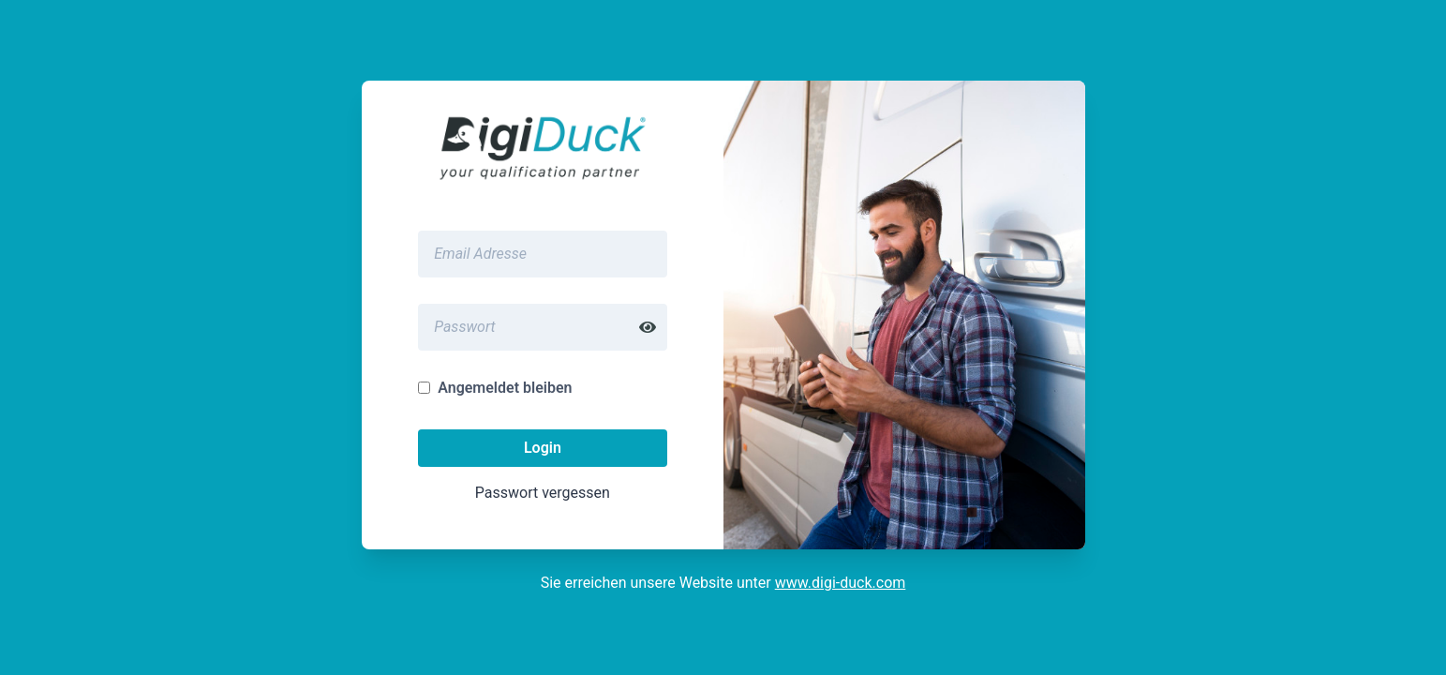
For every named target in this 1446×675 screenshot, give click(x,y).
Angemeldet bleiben (505, 388)
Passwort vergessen (542, 493)
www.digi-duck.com (840, 583)
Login (542, 448)
